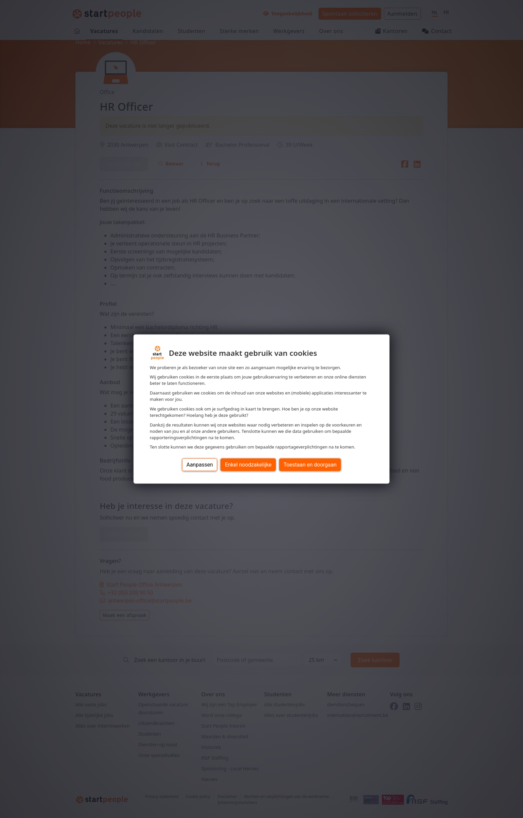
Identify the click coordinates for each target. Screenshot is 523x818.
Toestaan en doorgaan (310, 465)
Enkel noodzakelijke (248, 465)
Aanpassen (199, 465)
